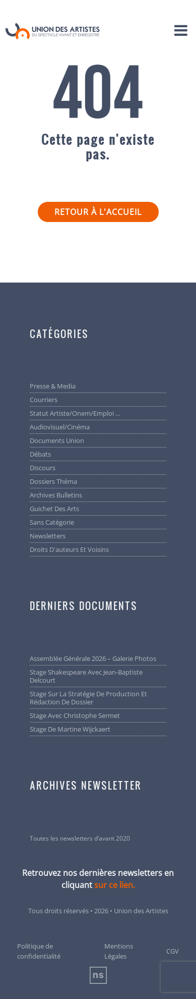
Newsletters (48, 536)
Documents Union (57, 440)
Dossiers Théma (53, 481)
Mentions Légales (118, 951)
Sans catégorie (52, 522)
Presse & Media (53, 386)
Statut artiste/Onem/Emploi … (75, 413)
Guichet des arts (54, 509)
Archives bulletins (56, 495)
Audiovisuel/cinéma (60, 427)
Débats (40, 454)
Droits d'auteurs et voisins (69, 549)
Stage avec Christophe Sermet (75, 715)
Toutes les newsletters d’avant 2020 (80, 838)
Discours (42, 468)
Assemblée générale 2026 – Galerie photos (93, 658)
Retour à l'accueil (98, 211)
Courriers (43, 400)
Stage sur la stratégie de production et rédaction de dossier (88, 698)
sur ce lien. (114, 885)
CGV (172, 951)
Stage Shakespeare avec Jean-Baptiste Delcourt (86, 676)
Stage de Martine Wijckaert (70, 729)
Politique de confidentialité (38, 951)
